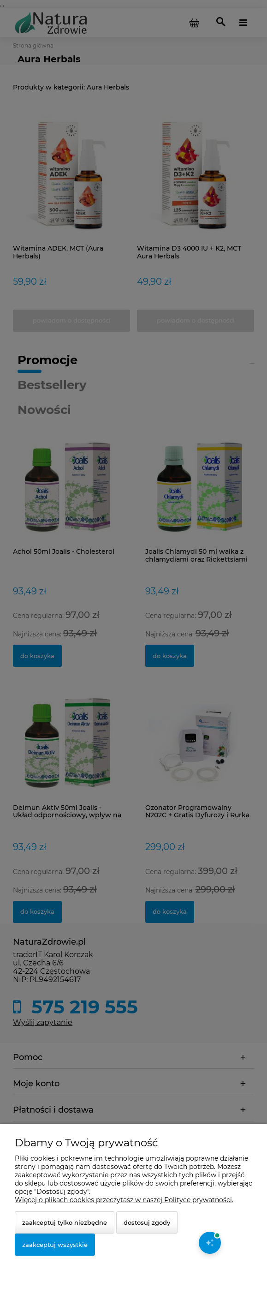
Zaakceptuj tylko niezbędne (64, 1222)
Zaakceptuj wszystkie (55, 1244)
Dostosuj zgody (147, 1222)
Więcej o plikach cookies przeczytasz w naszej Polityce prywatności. (124, 1200)
